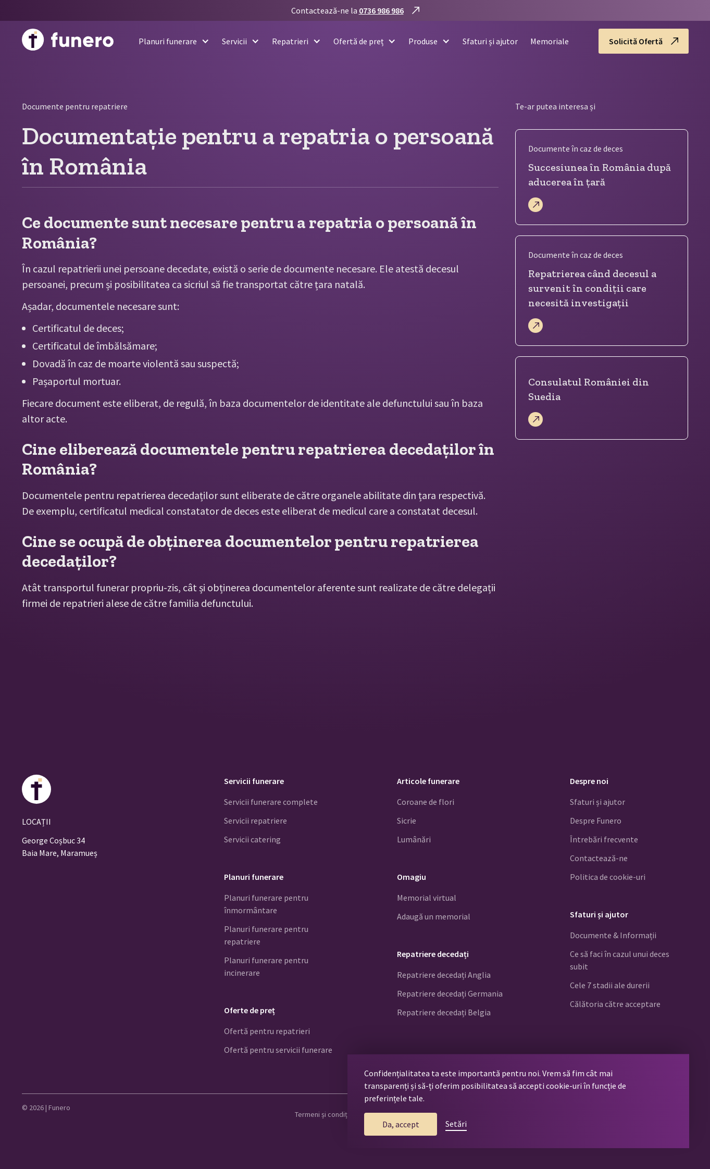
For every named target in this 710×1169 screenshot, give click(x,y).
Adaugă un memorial (433, 916)
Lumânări (414, 839)
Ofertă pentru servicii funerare (278, 1049)
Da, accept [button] (400, 1124)
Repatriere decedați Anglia (444, 974)
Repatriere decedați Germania (450, 993)
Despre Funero (595, 820)
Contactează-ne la (347, 10)
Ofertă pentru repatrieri (267, 1031)
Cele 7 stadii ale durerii (610, 985)
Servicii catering (252, 839)
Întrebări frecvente (604, 839)
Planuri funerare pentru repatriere (266, 935)
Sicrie (406, 820)
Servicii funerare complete (271, 802)
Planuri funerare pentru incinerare (266, 966)
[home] (68, 41)
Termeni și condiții (323, 1114)
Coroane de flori (425, 802)
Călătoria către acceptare (615, 1004)
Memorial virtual (426, 897)
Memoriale (549, 41)
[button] (169, 41)
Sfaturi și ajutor (490, 41)
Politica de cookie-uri (607, 877)
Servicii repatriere (255, 820)
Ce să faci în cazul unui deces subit (619, 960)
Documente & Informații (613, 935)
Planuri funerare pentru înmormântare (266, 903)
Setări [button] (456, 1123)
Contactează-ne (599, 858)
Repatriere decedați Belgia (444, 1012)
